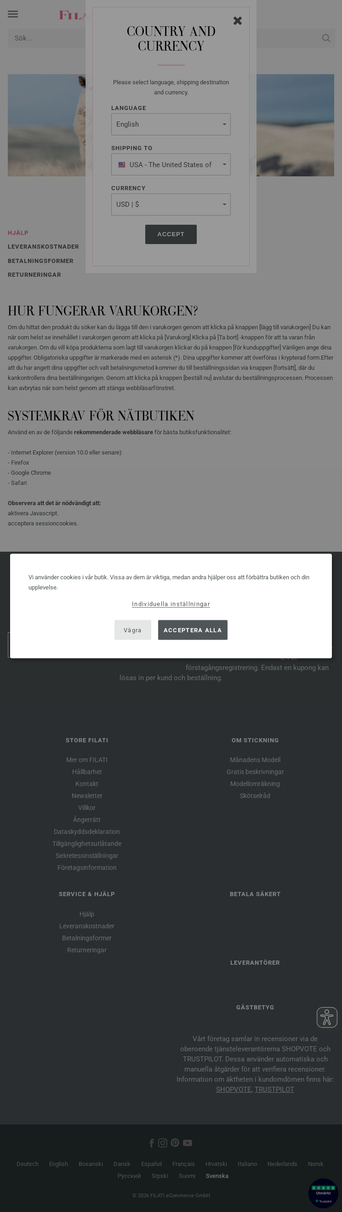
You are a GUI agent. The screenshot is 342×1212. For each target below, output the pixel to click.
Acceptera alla (193, 629)
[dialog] (171, 606)
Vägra (133, 629)
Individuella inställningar (171, 603)
